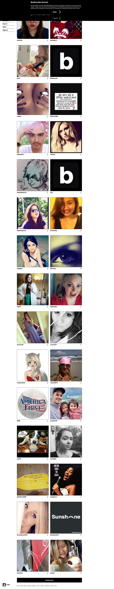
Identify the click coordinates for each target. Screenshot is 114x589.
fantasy (52, 154)
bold (18, 78)
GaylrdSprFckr (22, 192)
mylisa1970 (54, 383)
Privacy (51, 585)
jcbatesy (53, 268)
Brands (25, 585)
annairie (19, 40)
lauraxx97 (20, 345)
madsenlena (21, 383)
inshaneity (53, 230)
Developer (34, 585)
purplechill (53, 421)
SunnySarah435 (22, 535)
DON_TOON (54, 116)
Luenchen (53, 345)
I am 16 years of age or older (41, 14)
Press (38, 585)
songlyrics (53, 497)
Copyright (47, 585)
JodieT (19, 306)
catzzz (19, 116)
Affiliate (29, 585)
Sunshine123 (54, 535)
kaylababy (53, 306)
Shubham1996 (21, 497)
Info (51, 192)
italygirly (19, 268)
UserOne (20, 573)
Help (21, 585)
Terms (55, 585)
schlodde (53, 459)
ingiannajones (21, 230)
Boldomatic (54, 78)
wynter (52, 573)
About (18, 585)
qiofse (19, 459)
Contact (42, 585)
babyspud (53, 40)
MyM (18, 421)
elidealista (20, 154)
